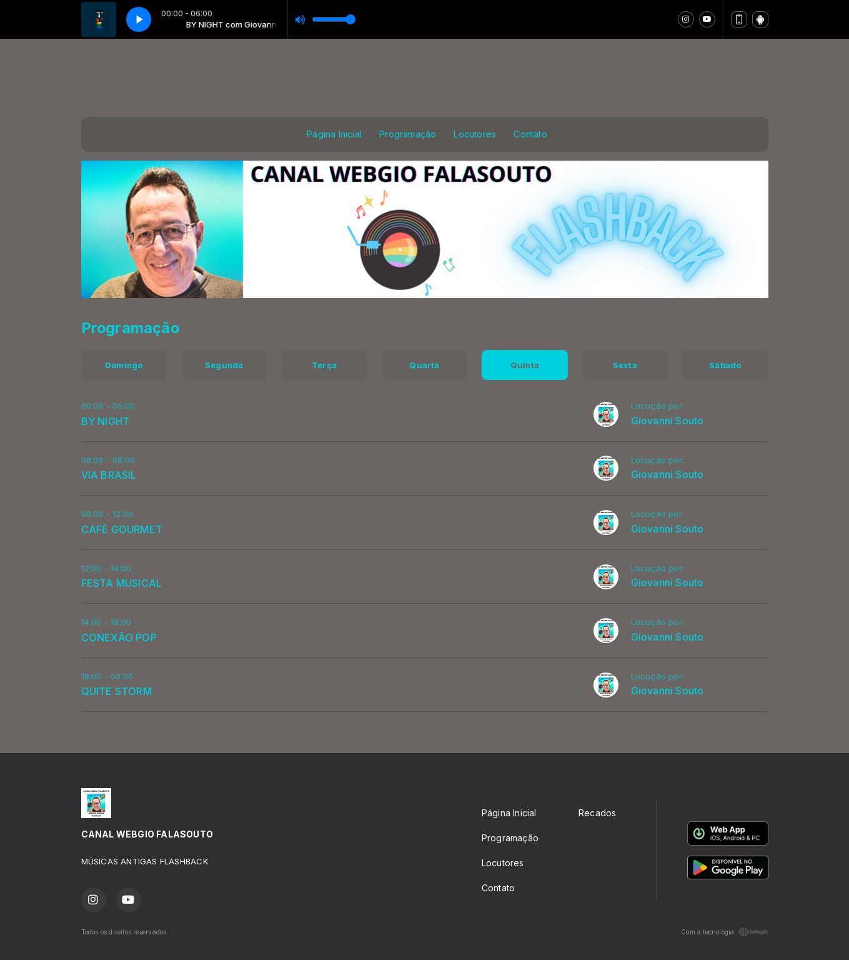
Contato (530, 134)
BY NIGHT (105, 421)
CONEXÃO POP (119, 637)
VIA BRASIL (109, 475)
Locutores (475, 134)
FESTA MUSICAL (121, 583)
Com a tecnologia (724, 932)
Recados (597, 813)
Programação (407, 134)
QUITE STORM (116, 691)
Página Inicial (334, 134)
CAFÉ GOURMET (122, 529)
